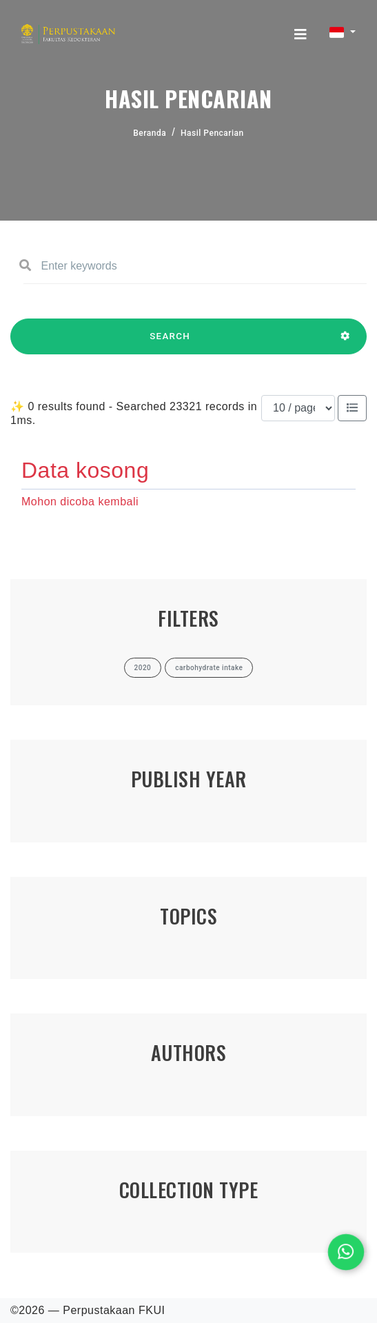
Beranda (149, 133)
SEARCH (170, 342)
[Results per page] (298, 408)
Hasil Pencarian (212, 133)
